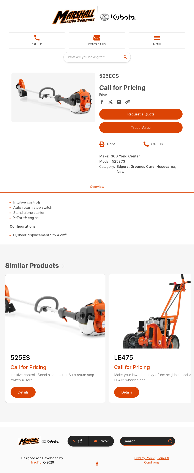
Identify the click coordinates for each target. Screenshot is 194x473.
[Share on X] (110, 101)
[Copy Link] (127, 101)
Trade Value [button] (141, 127)
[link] (37, 40)
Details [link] (23, 392)
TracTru (35, 462)
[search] (126, 57)
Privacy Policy (144, 458)
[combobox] (97, 57)
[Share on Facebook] (101, 101)
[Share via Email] (119, 101)
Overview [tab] (97, 186)
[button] (97, 40)
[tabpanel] (53, 98)
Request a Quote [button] (141, 114)
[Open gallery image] (53, 98)
